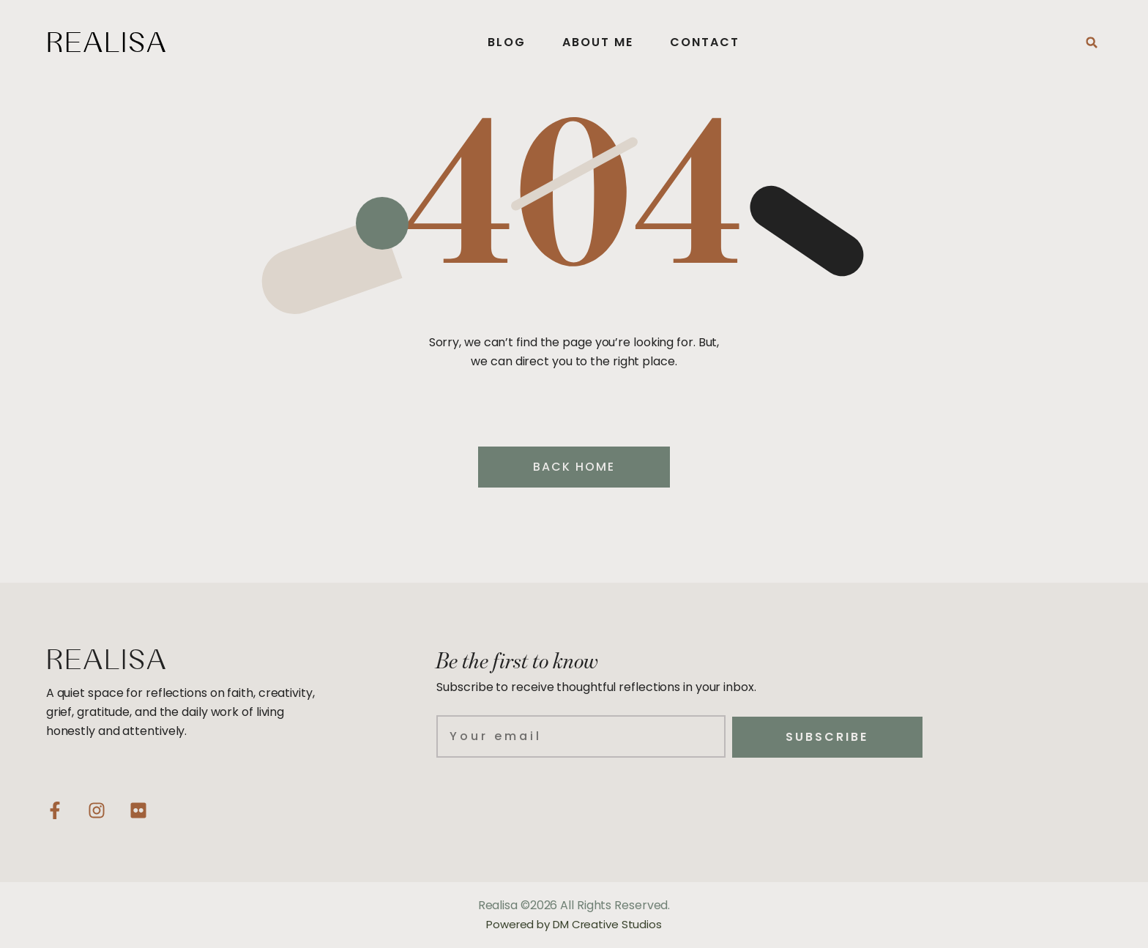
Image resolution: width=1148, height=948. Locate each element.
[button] (1091, 42)
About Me (597, 42)
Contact (704, 42)
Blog (507, 42)
